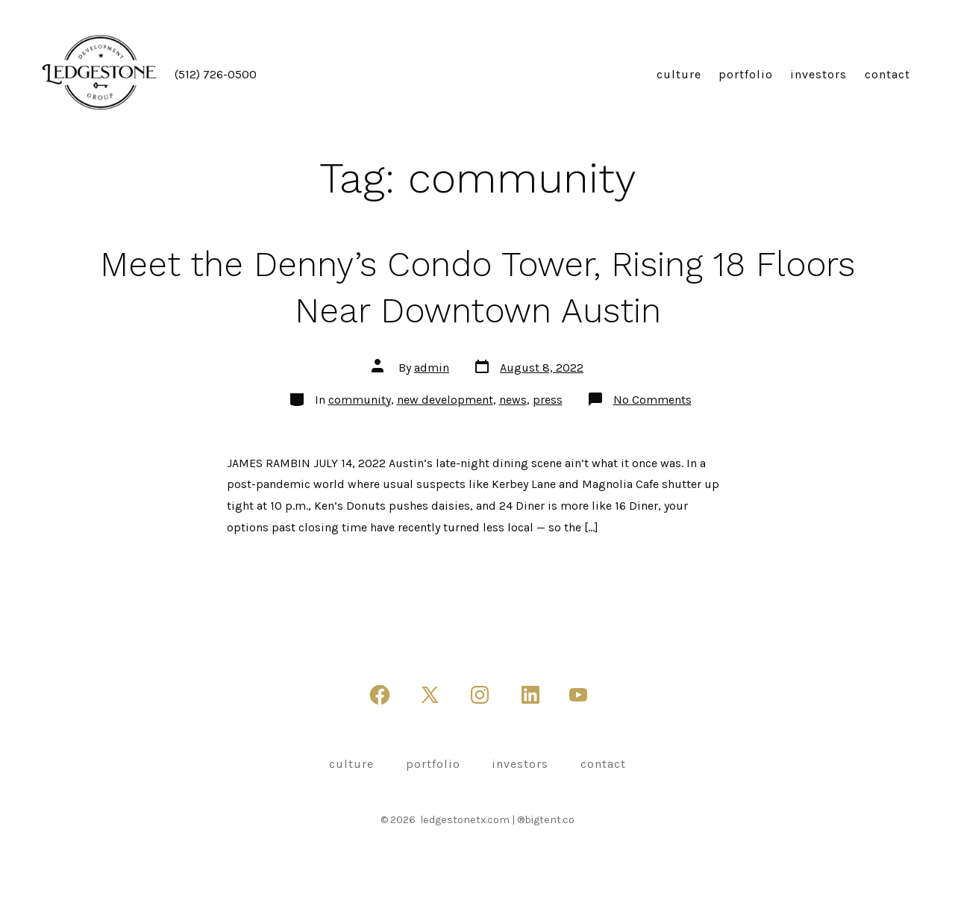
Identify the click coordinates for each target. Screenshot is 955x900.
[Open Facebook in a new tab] (380, 695)
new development (445, 400)
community (359, 400)
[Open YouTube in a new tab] (578, 695)
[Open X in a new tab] (430, 695)
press (548, 400)
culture (679, 74)
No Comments (652, 400)
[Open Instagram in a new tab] (480, 695)
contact (887, 74)
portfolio (745, 74)
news (513, 400)
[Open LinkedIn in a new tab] (530, 695)
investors (818, 74)
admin (431, 367)
